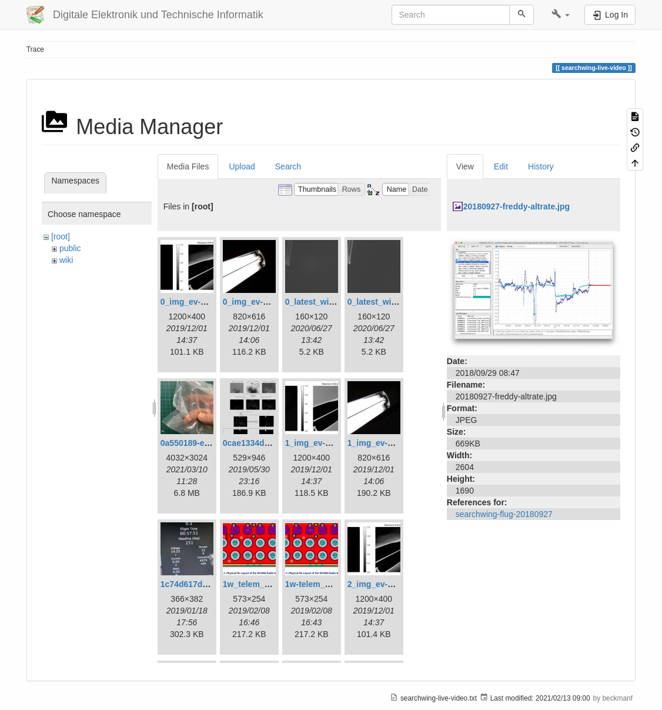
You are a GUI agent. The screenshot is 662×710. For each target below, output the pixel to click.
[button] (561, 14)
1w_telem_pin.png (258, 584)
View (465, 166)
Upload (242, 166)
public (70, 248)
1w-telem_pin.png (320, 584)
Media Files (188, 166)
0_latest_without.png (388, 301)
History (541, 166)
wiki (66, 260)
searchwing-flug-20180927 (504, 514)
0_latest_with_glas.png (330, 301)
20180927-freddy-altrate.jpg (516, 206)
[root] (60, 236)
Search (288, 166)
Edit (501, 166)
